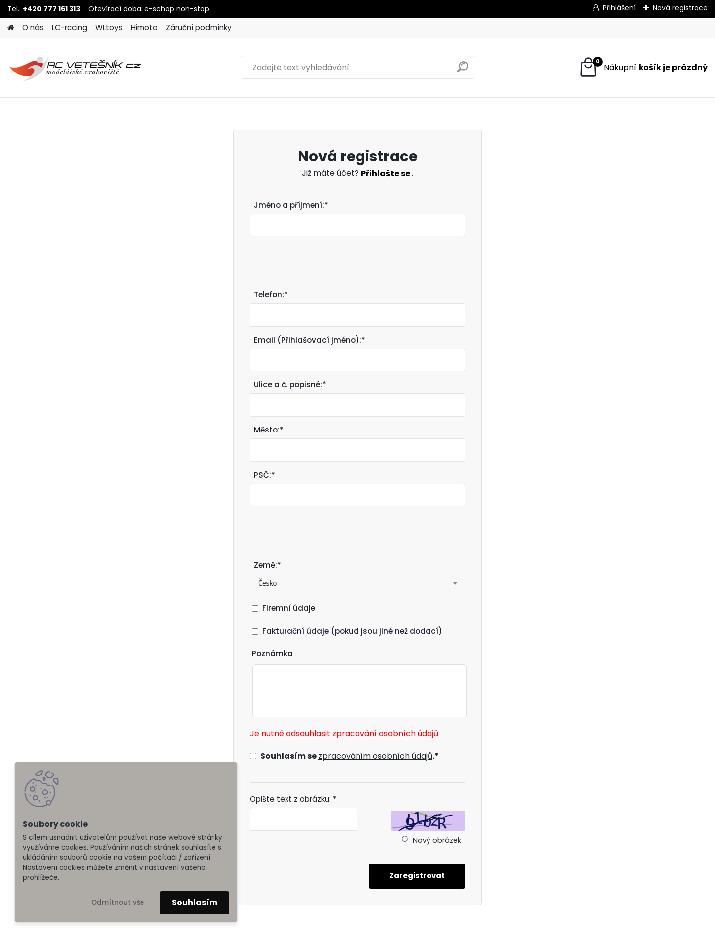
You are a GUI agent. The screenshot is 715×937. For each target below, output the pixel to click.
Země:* (267, 565)
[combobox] (357, 583)
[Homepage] (10, 28)
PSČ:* (264, 475)
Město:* (269, 430)
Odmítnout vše (117, 902)
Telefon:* (271, 294)
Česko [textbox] (267, 583)
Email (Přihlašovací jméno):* (309, 340)
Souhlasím (194, 902)
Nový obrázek (437, 840)
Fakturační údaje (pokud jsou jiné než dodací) (352, 631)
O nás (33, 27)
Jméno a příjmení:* (291, 205)
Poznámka (272, 654)
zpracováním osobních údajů (375, 756)
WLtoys (109, 27)
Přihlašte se (386, 173)
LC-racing (69, 27)
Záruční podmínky (199, 27)
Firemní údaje (288, 608)
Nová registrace (680, 8)
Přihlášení (619, 8)
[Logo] (75, 67)
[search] (462, 70)
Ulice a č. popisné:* (290, 384)
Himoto (144, 27)
